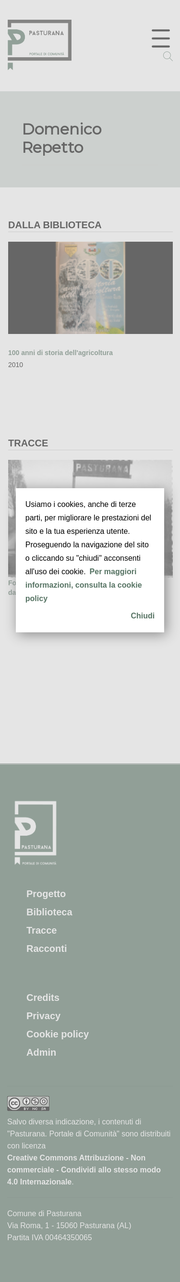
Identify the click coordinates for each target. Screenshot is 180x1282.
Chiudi (143, 616)
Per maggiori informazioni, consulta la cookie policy (83, 585)
